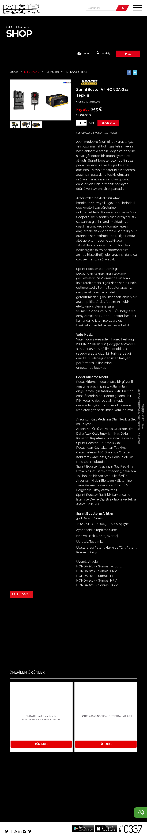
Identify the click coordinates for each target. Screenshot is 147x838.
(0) (128, 53)
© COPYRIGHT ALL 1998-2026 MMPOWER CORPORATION (139, 416)
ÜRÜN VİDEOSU (21, 594)
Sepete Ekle (108, 122)
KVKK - (142, 425)
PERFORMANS (31, 71)
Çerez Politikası (142, 413)
